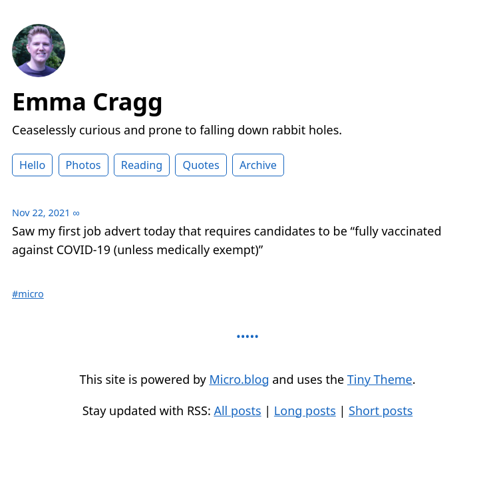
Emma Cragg (87, 101)
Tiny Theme (379, 379)
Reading (141, 165)
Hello (32, 165)
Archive (258, 165)
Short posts (380, 410)
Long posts (305, 410)
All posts (237, 410)
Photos (83, 165)
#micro (28, 293)
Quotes (200, 165)
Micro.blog (239, 379)
